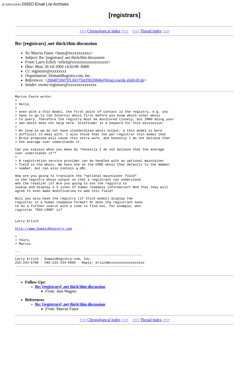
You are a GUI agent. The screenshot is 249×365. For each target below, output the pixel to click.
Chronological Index (103, 31)
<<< (82, 31)
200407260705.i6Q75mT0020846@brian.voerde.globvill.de (95, 80)
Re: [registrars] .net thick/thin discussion (70, 322)
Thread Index (151, 31)
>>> (124, 31)
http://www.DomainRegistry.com (43, 255)
